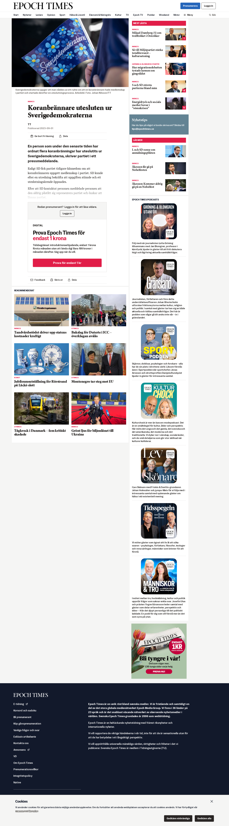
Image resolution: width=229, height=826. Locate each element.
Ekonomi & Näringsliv (100, 15)
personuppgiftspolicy (26, 811)
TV (127, 15)
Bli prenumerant (22, 717)
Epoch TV (138, 15)
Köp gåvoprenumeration (27, 723)
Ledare (39, 15)
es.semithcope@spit (143, 129)
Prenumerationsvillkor (25, 769)
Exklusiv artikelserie (24, 736)
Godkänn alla (204, 818)
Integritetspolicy (22, 775)
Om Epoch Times (23, 762)
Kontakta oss (21, 743)
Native (17, 782)
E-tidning (20, 704)
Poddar (151, 15)
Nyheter (27, 15)
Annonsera (21, 749)
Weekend (164, 15)
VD (15, 756)
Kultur (118, 15)
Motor (176, 15)
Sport (62, 15)
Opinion (51, 15)
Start (16, 15)
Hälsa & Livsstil (77, 15)
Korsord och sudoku (24, 710)
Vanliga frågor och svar (26, 730)
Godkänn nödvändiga (178, 818)
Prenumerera (190, 5)
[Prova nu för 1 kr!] (159, 651)
